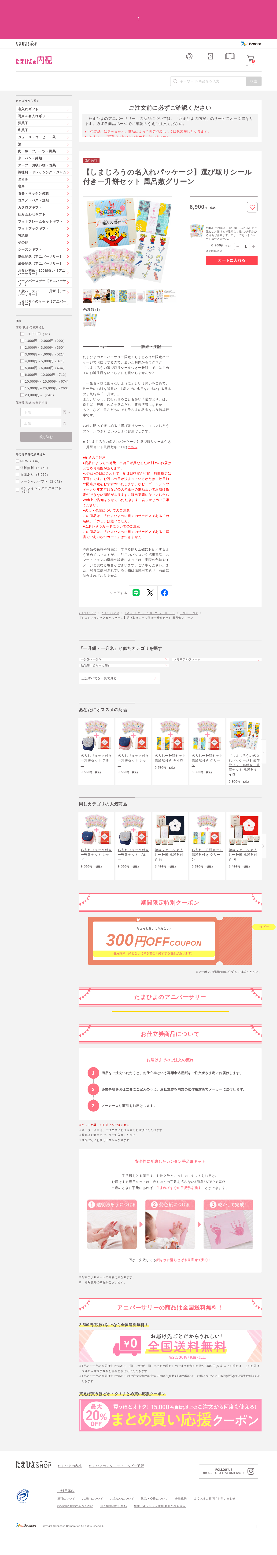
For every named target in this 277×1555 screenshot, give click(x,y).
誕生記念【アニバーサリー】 (40, 225)
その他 (23, 211)
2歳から (170, 1099)
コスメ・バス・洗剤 (33, 169)
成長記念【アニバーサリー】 (40, 232)
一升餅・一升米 (206, 587)
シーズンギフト (30, 218)
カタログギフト (30, 176)
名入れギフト (28, 78)
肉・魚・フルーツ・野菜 (37, 120)
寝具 (21, 155)
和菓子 (23, 99)
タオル (23, 148)
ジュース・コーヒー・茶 (37, 106)
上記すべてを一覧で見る (99, 665)
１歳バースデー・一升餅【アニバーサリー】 (161, 587)
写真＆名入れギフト (33, 85)
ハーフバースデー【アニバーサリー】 (42, 251)
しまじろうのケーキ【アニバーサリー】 (42, 272)
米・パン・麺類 (30, 127)
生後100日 (170, 1050)
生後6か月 (170, 1066)
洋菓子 (23, 92)
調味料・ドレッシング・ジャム (42, 141)
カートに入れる (231, 229)
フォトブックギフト (33, 197)
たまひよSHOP (89, 587)
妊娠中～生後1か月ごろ (170, 1017)
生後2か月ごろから (170, 1033)
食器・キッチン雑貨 (33, 162)
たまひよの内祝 (115, 587)
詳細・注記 (151, 316)
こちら (133, 421)
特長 (103, 316)
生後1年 (170, 1082)
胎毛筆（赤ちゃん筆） (101, 650)
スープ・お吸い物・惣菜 (37, 134)
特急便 (23, 204)
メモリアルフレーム (191, 637)
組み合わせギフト (32, 183)
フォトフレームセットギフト (40, 190)
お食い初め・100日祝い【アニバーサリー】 (42, 241)
